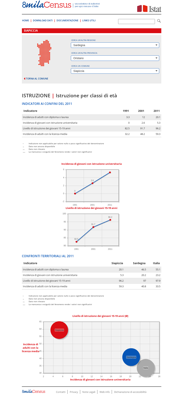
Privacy (74, 392)
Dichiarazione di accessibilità (130, 392)
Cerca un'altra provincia (84, 53)
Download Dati (43, 20)
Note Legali (88, 392)
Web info (105, 392)
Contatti (60, 392)
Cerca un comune (80, 66)
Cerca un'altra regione (83, 40)
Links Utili (89, 20)
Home (25, 20)
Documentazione (67, 20)
